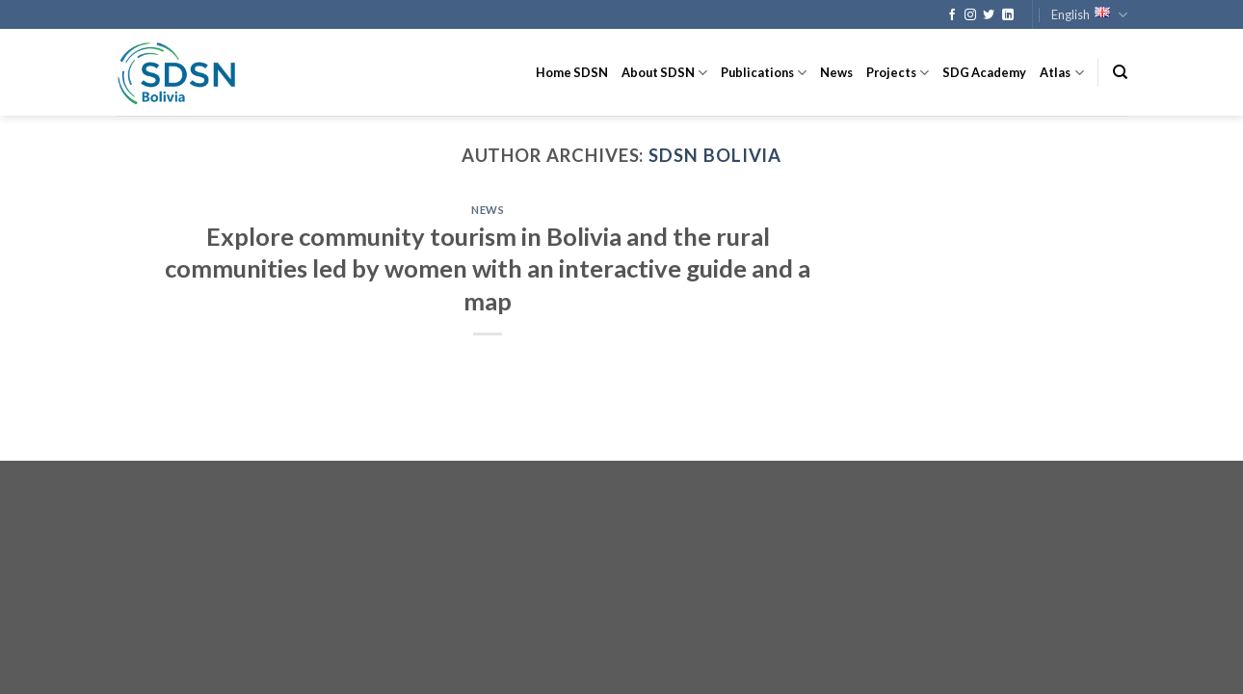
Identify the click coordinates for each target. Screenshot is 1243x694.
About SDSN (664, 73)
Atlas (1061, 73)
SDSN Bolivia (714, 155)
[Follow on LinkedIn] (1008, 15)
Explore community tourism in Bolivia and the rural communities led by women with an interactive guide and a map (487, 268)
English (1089, 15)
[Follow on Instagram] (970, 15)
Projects (897, 73)
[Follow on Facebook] (952, 15)
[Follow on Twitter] (988, 15)
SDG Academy (984, 72)
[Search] (1120, 72)
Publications (764, 73)
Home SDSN (572, 72)
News (836, 72)
